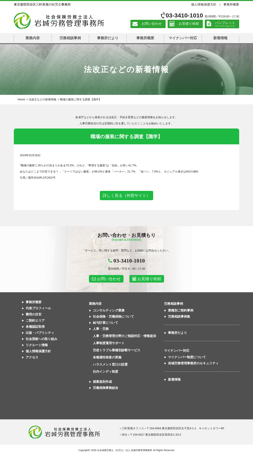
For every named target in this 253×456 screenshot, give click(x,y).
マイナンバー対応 (183, 38)
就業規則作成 (102, 381)
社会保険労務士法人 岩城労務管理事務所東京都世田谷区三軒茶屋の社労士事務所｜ (64, 432)
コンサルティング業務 (109, 310)
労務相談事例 (70, 38)
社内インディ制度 (105, 371)
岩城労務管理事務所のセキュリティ (193, 363)
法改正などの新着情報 (42, 99)
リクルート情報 (37, 345)
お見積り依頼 (189, 24)
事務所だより (107, 38)
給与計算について (105, 322)
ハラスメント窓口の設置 (110, 364)
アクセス (32, 357)
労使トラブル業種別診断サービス (116, 350)
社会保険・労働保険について (113, 316)
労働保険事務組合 (105, 387)
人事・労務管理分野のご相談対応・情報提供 (124, 336)
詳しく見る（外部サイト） (126, 195)
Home (21, 99)
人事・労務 (101, 328)
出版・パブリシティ (40, 332)
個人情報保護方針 (203, 4)
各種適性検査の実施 (107, 357)
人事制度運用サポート (109, 343)
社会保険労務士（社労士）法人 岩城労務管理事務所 (124, 450)
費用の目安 (34, 314)
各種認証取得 (35, 326)
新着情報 (220, 38)
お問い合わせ (152, 24)
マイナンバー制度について (187, 357)
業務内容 (32, 38)
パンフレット (225, 23)
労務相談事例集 (179, 316)
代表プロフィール (38, 308)
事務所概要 (231, 4)
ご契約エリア (35, 320)
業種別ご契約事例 (180, 310)
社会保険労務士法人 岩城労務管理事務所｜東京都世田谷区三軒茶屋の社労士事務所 (59, 20)
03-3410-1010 (184, 15)
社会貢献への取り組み (41, 339)
